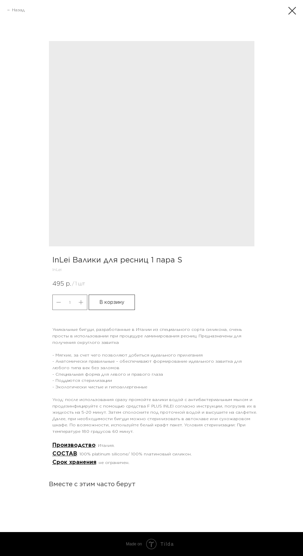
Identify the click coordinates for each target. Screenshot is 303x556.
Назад (18, 9)
